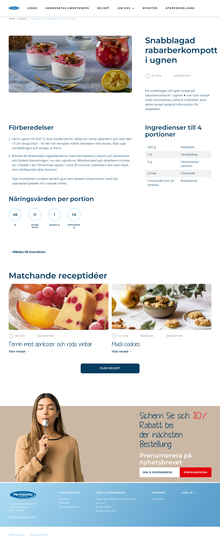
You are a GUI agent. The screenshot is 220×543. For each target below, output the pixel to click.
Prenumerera (195, 473)
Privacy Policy (38, 534)
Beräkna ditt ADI (106, 510)
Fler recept (110, 369)
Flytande (64, 502)
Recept (103, 8)
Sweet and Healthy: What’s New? (116, 499)
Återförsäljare (180, 8)
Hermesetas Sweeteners (67, 8)
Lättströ (63, 499)
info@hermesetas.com (22, 516)
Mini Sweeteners (69, 506)
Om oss (124, 8)
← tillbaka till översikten (27, 253)
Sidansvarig (17, 534)
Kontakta (157, 499)
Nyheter (150, 8)
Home (32, 8)
